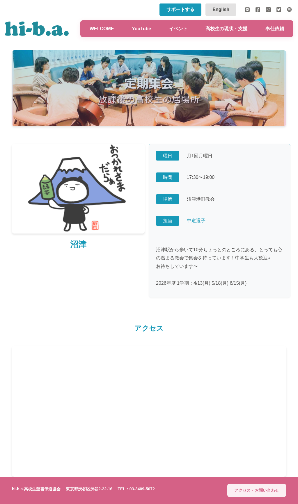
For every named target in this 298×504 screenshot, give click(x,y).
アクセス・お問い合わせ (256, 490)
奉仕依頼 (274, 28)
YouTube (141, 28)
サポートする (180, 9)
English (220, 9)
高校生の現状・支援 (226, 28)
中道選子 (196, 220)
